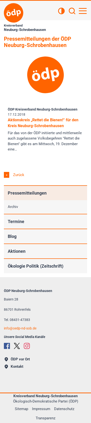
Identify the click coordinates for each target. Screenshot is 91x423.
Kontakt (14, 366)
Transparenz (45, 418)
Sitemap (21, 409)
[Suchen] (72, 11)
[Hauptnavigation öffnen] (82, 11)
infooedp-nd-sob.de (20, 328)
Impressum (41, 409)
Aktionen (16, 251)
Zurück (18, 175)
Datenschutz (64, 409)
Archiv (13, 207)
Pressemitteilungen (27, 193)
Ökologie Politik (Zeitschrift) (35, 266)
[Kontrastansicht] (61, 11)
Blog (12, 236)
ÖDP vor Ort (17, 359)
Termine (16, 221)
